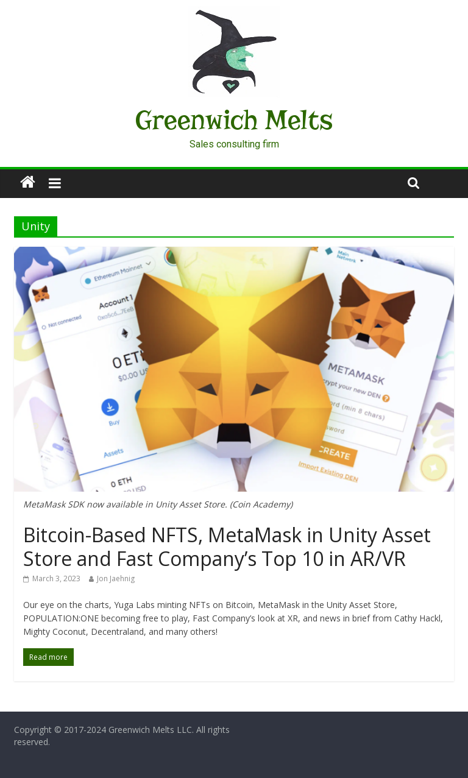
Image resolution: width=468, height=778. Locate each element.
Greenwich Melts (234, 120)
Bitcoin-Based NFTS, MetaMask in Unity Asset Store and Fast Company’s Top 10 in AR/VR (227, 546)
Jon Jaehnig (116, 578)
